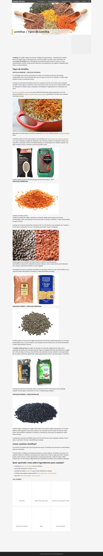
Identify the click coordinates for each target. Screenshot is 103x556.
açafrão (61, 133)
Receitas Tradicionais (54, 1)
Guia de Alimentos (67, 1)
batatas (67, 133)
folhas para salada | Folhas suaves (29, 476)
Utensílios (77, 1)
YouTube (84, 1)
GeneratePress (59, 554)
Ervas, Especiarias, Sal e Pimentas (46, 473)
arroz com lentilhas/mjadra (21, 92)
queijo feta (29, 471)
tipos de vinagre (26, 466)
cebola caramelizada (40, 94)
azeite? (35, 468)
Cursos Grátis (42, 1)
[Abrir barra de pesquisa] (89, 1)
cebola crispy (28, 94)
